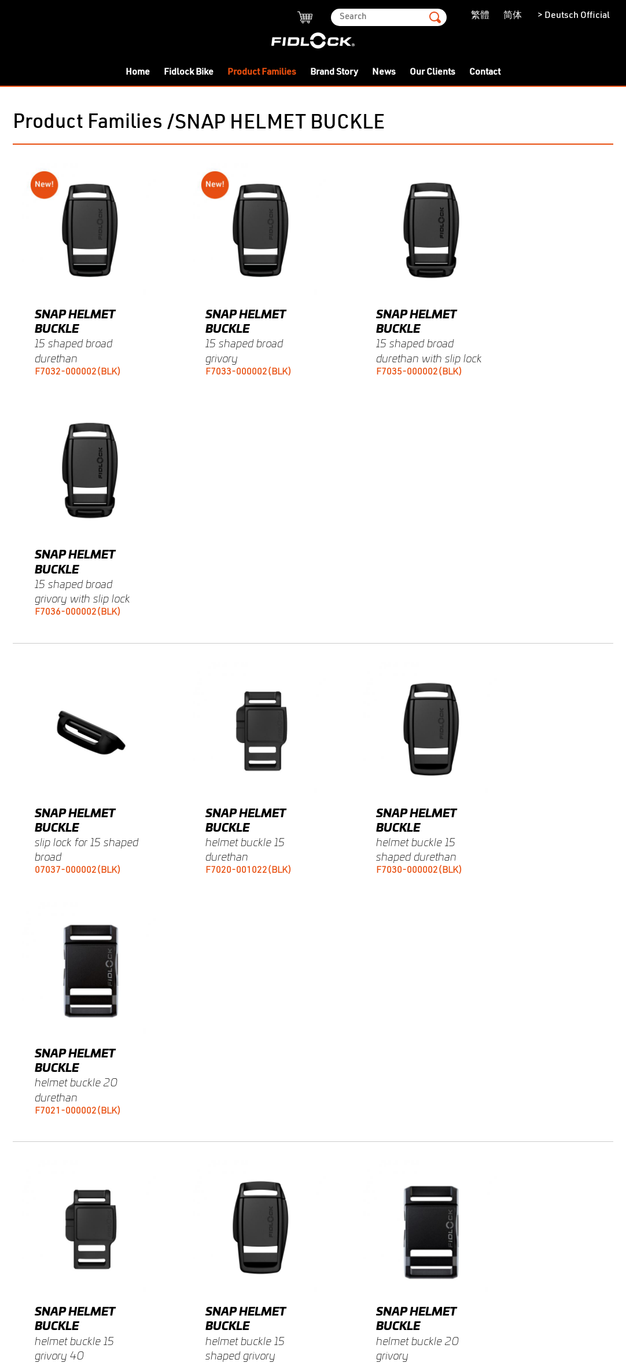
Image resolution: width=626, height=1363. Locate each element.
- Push (26, 1020)
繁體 (480, 15)
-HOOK (27, 1136)
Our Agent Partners (250, 1088)
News (384, 72)
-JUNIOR (31, 1227)
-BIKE (25, 1162)
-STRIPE (30, 1188)
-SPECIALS (36, 1124)
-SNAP (27, 1072)
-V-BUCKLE (37, 1149)
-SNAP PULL (39, 1175)
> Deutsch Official (573, 15)
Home (138, 72)
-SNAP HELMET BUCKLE (64, 1098)
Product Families (261, 72)
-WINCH (30, 1214)
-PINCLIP (33, 1240)
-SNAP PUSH (40, 1110)
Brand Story (334, 72)
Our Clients (432, 72)
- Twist (26, 1007)
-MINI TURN (38, 1045)
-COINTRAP (37, 1253)
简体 (512, 15)
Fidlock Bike (188, 72)
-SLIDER (30, 1059)
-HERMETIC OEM (48, 1201)
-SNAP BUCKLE (45, 1084)
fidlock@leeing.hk (276, 1062)
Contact (484, 72)
